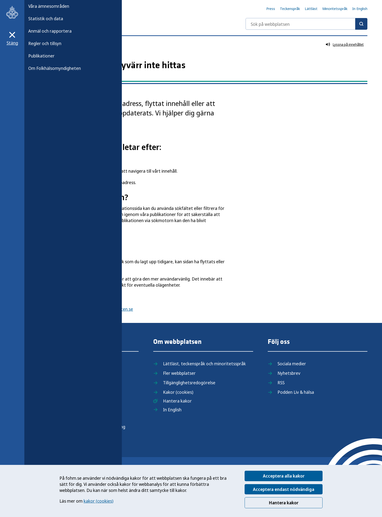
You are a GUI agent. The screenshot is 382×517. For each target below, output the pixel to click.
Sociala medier (291, 364)
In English (359, 8)
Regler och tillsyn (44, 43)
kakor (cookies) (98, 501)
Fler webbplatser (179, 373)
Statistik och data (45, 18)
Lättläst (311, 8)
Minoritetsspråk (334, 8)
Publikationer (41, 56)
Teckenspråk (290, 8)
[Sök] (361, 24)
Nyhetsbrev (288, 373)
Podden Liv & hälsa (295, 392)
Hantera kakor (283, 503)
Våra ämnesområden (48, 6)
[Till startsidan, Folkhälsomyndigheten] (12, 12)
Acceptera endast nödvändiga (283, 489)
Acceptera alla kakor (284, 476)
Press (270, 8)
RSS (281, 382)
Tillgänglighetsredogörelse (189, 382)
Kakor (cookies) (178, 392)
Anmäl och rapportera (50, 31)
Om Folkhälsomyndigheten (54, 68)
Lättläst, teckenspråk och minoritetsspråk (204, 364)
